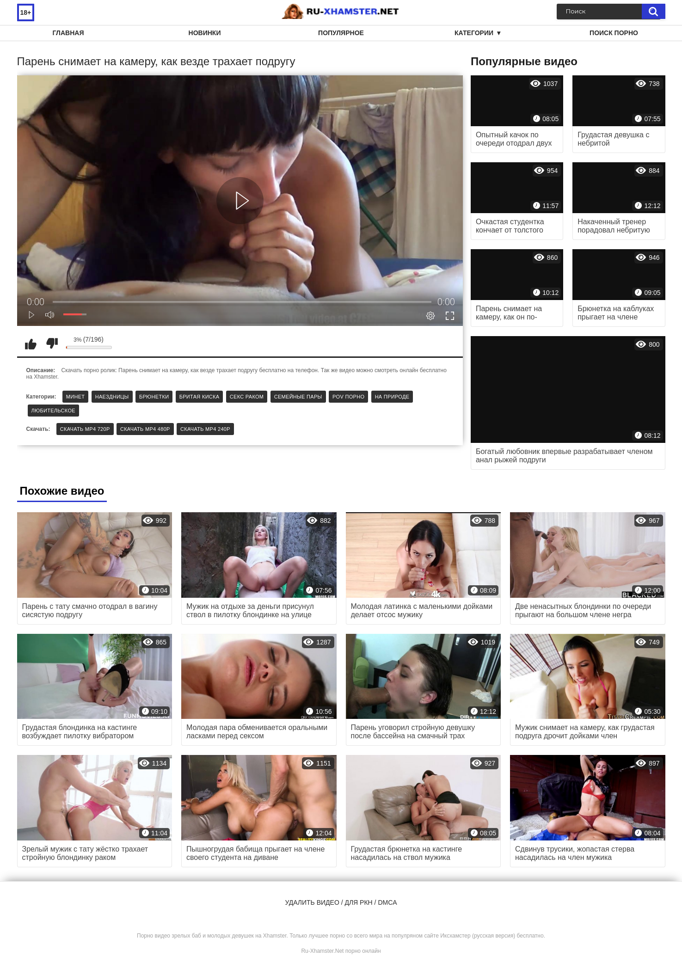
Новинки (205, 33)
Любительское (53, 410)
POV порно (348, 396)
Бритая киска (199, 396)
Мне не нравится (52, 343)
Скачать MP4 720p (85, 429)
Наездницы (112, 396)
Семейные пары (298, 396)
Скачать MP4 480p (145, 429)
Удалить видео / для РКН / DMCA (341, 902)
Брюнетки (154, 396)
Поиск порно (614, 33)
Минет (75, 396)
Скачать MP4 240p (205, 429)
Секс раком (247, 396)
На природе (392, 396)
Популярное (341, 33)
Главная (68, 33)
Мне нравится (31, 343)
